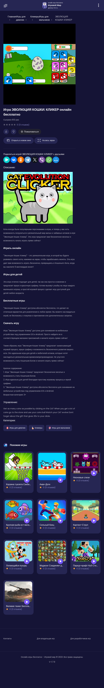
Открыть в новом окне (18, 140)
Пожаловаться (30, 131)
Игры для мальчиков (59, 427)
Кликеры (36, 427)
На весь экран (46, 140)
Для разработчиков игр (80, 638)
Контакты (7, 638)
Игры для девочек (15, 427)
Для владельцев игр (46, 638)
